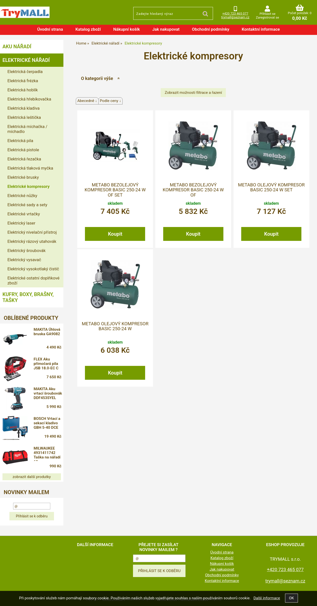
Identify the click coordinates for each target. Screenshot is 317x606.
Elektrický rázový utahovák (31, 241)
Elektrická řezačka (24, 158)
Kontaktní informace (261, 29)
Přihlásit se (267, 14)
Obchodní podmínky (210, 29)
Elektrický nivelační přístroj (32, 232)
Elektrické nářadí (26, 60)
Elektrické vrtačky (23, 213)
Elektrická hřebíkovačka (29, 99)
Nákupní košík (126, 29)
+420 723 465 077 (235, 13)
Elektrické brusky (23, 177)
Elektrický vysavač (24, 259)
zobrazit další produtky (32, 477)
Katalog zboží (88, 29)
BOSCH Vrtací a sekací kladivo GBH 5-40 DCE (47, 423)
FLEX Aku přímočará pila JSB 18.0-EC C (46, 363)
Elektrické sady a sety (27, 204)
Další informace (266, 598)
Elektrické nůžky (22, 195)
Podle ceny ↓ (110, 101)
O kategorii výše (97, 78)
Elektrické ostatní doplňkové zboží (33, 280)
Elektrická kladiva (23, 108)
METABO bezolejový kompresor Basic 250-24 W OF (193, 190)
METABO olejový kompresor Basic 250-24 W (115, 326)
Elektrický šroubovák (26, 250)
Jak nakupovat (166, 29)
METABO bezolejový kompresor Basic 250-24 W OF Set (115, 190)
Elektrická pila (20, 140)
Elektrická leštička (24, 117)
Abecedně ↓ (87, 101)
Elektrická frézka (22, 80)
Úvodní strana (50, 29)
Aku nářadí (16, 47)
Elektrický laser (21, 223)
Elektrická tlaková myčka (30, 168)
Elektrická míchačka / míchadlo (27, 129)
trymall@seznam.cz (235, 17)
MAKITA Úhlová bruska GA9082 (47, 331)
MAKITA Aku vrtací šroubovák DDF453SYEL (48, 393)
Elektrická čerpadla (25, 71)
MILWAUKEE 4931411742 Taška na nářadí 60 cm (47, 453)
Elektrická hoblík (22, 89)
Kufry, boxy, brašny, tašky (28, 297)
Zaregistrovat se (267, 17)
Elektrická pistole (23, 149)
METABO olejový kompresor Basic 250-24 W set (271, 187)
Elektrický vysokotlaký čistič (33, 268)
